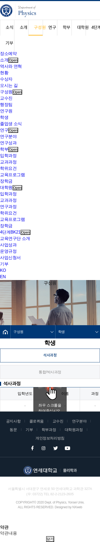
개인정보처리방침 (50, 438)
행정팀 (6, 104)
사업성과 (8, 245)
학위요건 (8, 168)
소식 (9, 27)
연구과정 (8, 206)
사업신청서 (10, 257)
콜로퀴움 (36, 421)
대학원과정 (74, 429)
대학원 (81, 27)
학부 (66, 27)
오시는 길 (9, 85)
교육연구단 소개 (15, 238)
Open (13, 60)
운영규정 (8, 251)
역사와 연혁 (11, 66)
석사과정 (50, 355)
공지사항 (13, 421)
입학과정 (8, 155)
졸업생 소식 (11, 123)
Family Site (37, 519)
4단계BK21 (95, 27)
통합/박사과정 (50, 372)
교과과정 (8, 162)
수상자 (6, 79)
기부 (9, 43)
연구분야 (8, 136)
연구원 (6, 111)
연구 (52, 27)
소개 (23, 27)
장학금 (6, 181)
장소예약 (8, 53)
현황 (4, 72)
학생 (4, 117)
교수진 (6, 98)
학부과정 (49, 429)
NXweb (77, 507)
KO (3, 270)
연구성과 (8, 143)
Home (5, 331)
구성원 (38, 27)
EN (3, 276)
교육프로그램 (12, 174)
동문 (13, 429)
